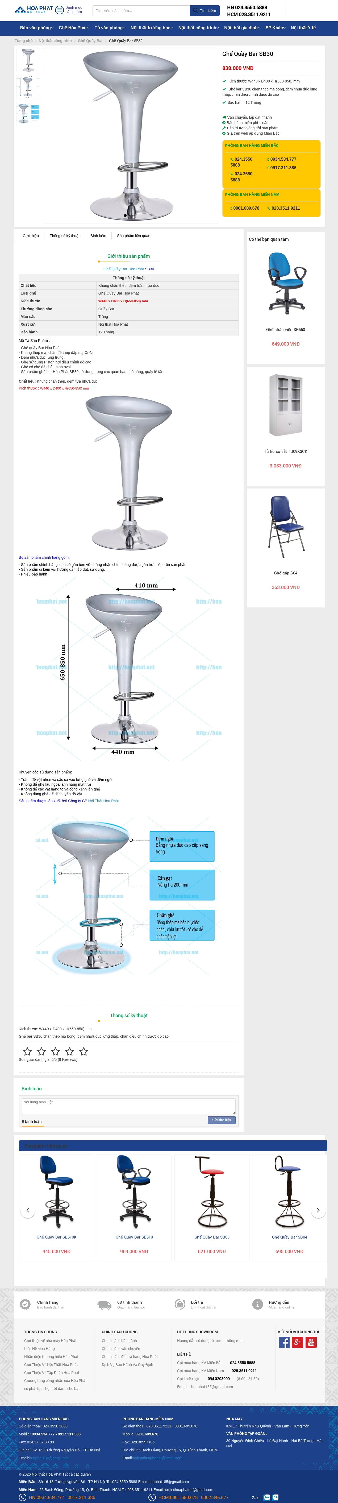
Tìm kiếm (204, 11)
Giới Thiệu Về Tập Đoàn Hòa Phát (51, 1372)
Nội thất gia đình (242, 28)
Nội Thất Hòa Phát (103, 801)
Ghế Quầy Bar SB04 (289, 1237)
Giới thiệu (31, 236)
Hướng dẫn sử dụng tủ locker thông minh (211, 1340)
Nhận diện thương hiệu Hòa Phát (51, 1356)
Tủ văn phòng (110, 28)
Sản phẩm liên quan (133, 236)
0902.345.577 (215, 1497)
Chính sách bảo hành (119, 1340)
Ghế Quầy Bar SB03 (211, 1237)
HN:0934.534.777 (46, 1497)
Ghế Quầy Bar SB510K (57, 1237)
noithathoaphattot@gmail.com (157, 1458)
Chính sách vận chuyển (121, 1348)
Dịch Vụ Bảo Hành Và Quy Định (127, 1364)
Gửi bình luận (221, 1119)
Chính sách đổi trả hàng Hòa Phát (130, 1356)
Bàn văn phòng (37, 28)
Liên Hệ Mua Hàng (39, 1348)
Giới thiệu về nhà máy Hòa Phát (50, 1340)
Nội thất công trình (198, 28)
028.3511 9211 (286, 208)
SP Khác (276, 28)
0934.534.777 (283, 159)
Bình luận (98, 236)
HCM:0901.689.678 (178, 1497)
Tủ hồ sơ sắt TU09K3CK (285, 451)
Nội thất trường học (152, 28)
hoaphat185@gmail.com (212, 1386)
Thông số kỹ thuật (65, 236)
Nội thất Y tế (303, 28)
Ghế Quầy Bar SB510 (134, 1237)
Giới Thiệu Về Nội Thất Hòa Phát (51, 1364)
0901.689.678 (246, 208)
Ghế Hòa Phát (74, 28)
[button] (51, 125)
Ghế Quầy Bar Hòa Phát (123, 269)
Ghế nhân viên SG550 (285, 329)
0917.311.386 (283, 167)
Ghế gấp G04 (285, 572)
